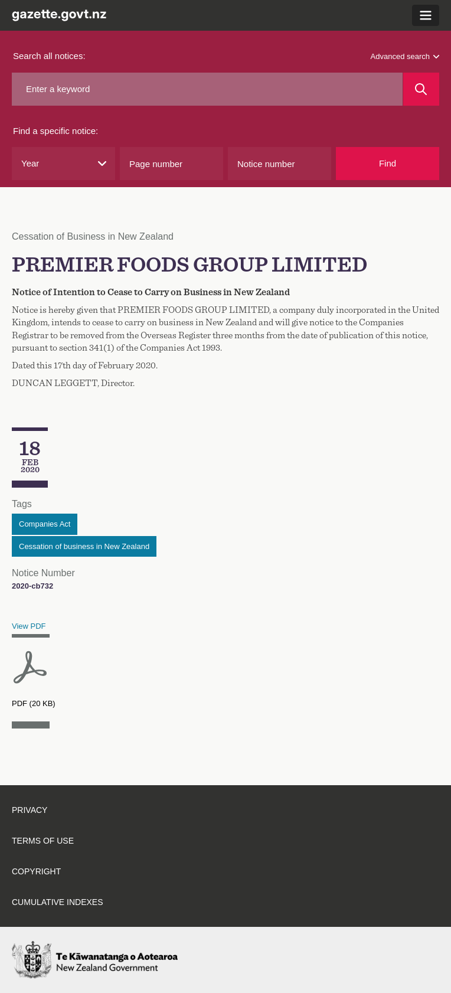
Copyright (36, 871)
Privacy (29, 810)
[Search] (421, 89)
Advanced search (405, 56)
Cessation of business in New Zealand (84, 546)
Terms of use (43, 840)
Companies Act (44, 524)
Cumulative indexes (57, 902)
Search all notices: (49, 56)
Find (387, 163)
